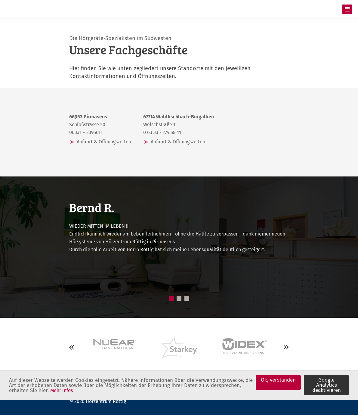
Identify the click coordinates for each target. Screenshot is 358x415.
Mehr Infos (61, 390)
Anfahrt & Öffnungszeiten (104, 142)
